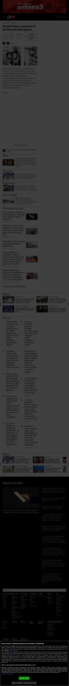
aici (19, 658)
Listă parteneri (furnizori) (7, 674)
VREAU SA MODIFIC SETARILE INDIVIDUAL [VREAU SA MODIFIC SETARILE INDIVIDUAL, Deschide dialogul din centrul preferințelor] (24, 683)
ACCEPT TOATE (24, 678)
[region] (34, 663)
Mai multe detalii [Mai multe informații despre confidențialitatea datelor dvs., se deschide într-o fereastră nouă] (14, 650)
